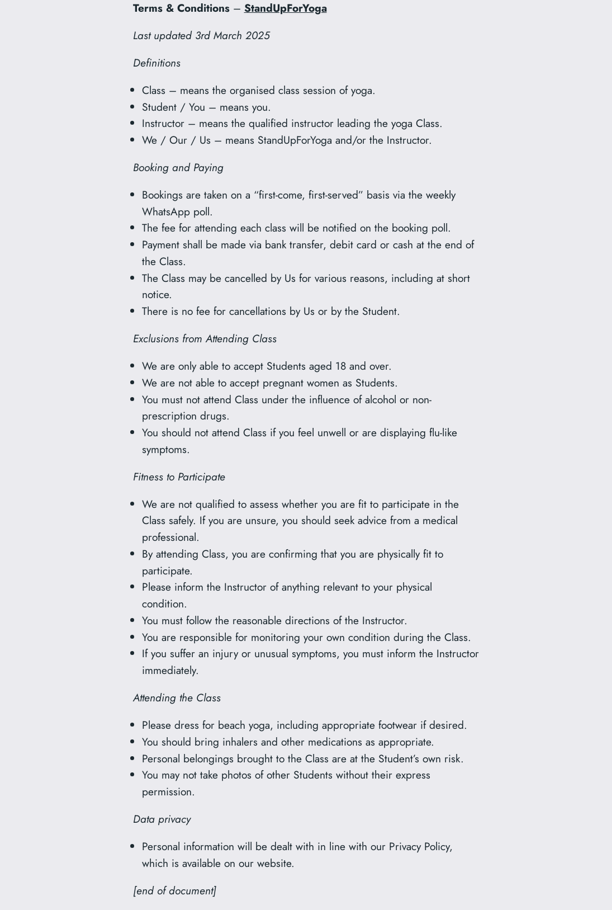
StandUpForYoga (285, 8)
